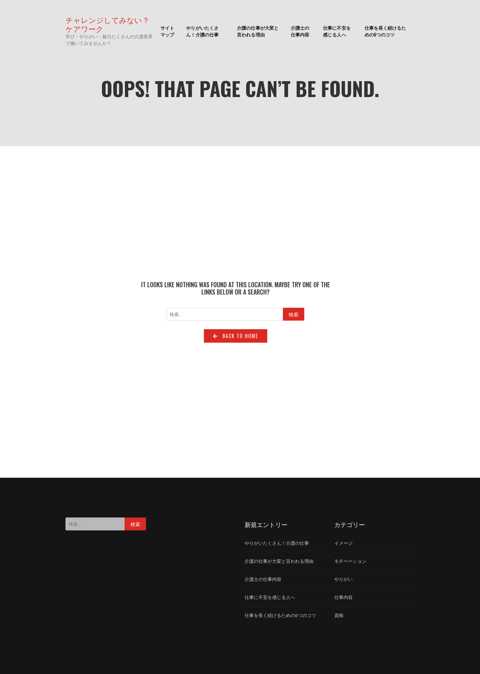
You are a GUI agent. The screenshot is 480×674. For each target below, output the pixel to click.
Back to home (235, 336)
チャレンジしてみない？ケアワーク (107, 24)
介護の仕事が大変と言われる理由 (258, 31)
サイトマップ (167, 31)
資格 (338, 615)
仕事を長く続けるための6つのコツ (385, 31)
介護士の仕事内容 (300, 31)
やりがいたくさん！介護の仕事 (202, 31)
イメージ (343, 543)
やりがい (343, 579)
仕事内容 (343, 597)
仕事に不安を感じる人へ (337, 31)
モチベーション (350, 561)
